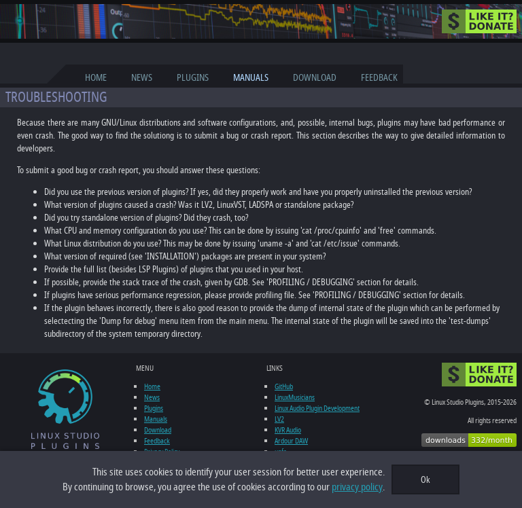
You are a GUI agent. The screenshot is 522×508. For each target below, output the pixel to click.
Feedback (379, 78)
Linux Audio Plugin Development (317, 408)
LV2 (279, 419)
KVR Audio (288, 429)
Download (314, 78)
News (141, 78)
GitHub (284, 386)
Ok (425, 479)
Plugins (193, 78)
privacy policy (357, 486)
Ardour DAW (291, 440)
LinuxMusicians (295, 397)
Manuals (250, 78)
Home (96, 78)
